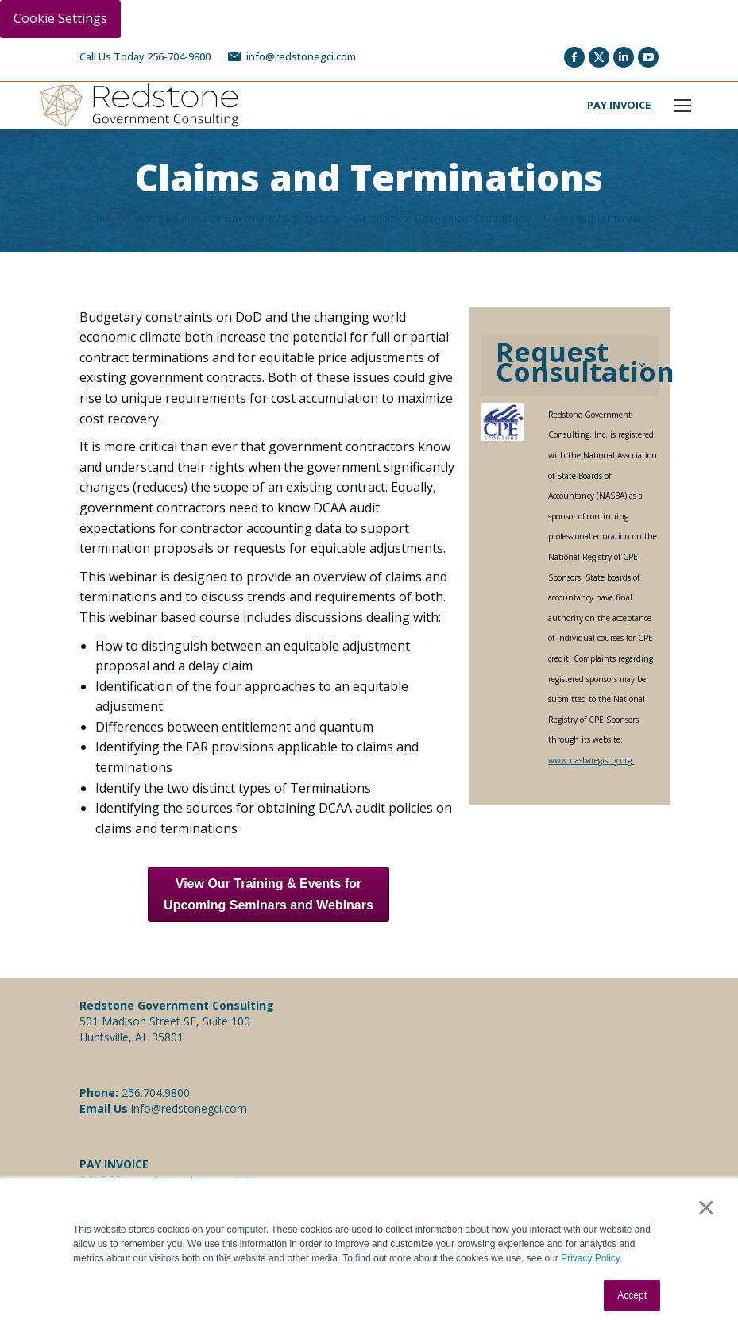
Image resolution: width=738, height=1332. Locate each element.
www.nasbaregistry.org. (591, 760)
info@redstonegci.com (291, 56)
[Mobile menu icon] (682, 106)
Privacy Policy (590, 1258)
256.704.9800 (156, 1092)
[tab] (570, 365)
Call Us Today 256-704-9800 (145, 56)
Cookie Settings (60, 18)
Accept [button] (632, 1295)
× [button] (706, 1207)
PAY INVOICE (619, 105)
